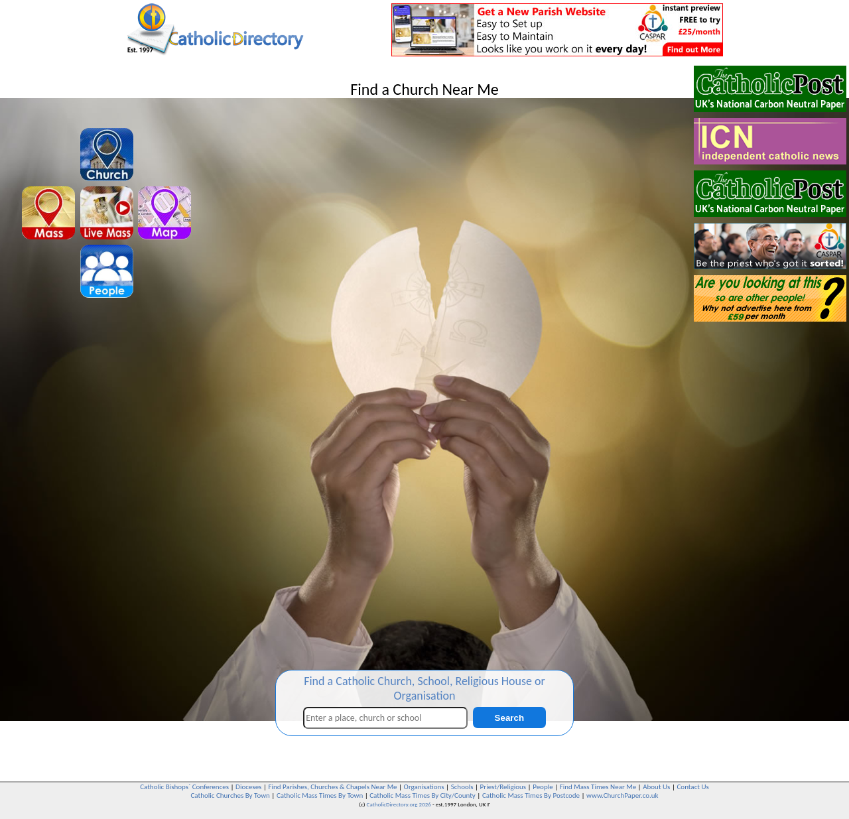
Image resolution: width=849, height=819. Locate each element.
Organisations (424, 787)
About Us (656, 787)
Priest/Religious (503, 787)
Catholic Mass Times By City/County (422, 795)
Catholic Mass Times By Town (320, 795)
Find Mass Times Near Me (598, 787)
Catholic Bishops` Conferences (184, 787)
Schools (462, 787)
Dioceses (248, 787)
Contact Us (692, 787)
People (543, 787)
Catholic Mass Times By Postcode (531, 795)
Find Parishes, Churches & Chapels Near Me (332, 787)
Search (509, 718)
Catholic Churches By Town (229, 795)
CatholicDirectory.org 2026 (399, 804)
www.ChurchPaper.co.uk (622, 795)
